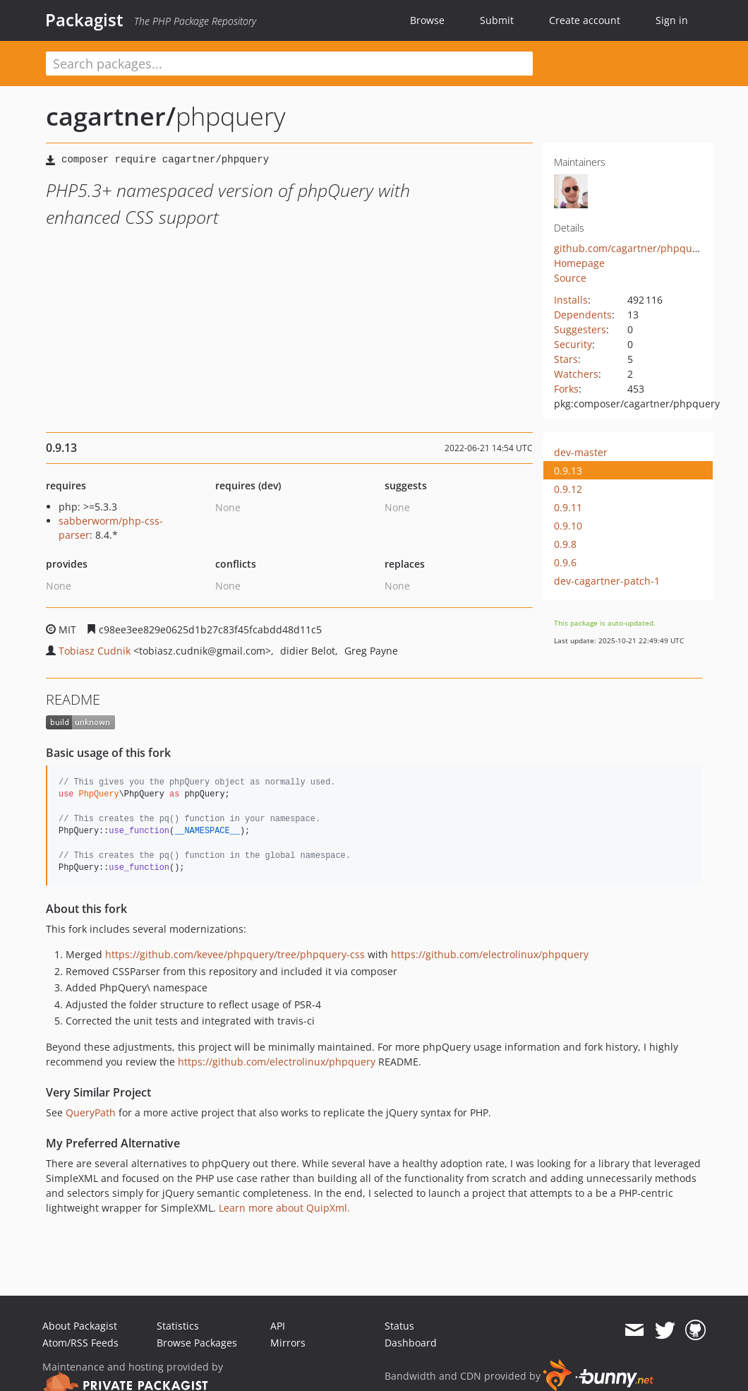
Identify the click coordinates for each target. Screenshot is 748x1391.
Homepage (579, 263)
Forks (566, 388)
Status (399, 1325)
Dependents (583, 314)
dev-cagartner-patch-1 (607, 580)
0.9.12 (568, 489)
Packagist (84, 19)
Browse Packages (197, 1342)
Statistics (178, 1325)
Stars (566, 359)
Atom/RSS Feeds (80, 1342)
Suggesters (580, 329)
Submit (497, 20)
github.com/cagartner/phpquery (630, 248)
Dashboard (411, 1342)
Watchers (576, 374)
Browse (427, 20)
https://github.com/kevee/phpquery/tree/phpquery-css (235, 954)
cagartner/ (111, 116)
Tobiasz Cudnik (95, 650)
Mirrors (288, 1342)
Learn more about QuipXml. (284, 1207)
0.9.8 (565, 544)
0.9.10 (568, 525)
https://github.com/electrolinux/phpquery (490, 954)
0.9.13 (568, 470)
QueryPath (91, 1112)
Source (570, 278)
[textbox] (289, 64)
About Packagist (79, 1325)
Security (573, 344)
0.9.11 (568, 507)
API (277, 1325)
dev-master (581, 452)
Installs (571, 299)
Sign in (672, 20)
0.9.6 (565, 562)
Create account (584, 20)
